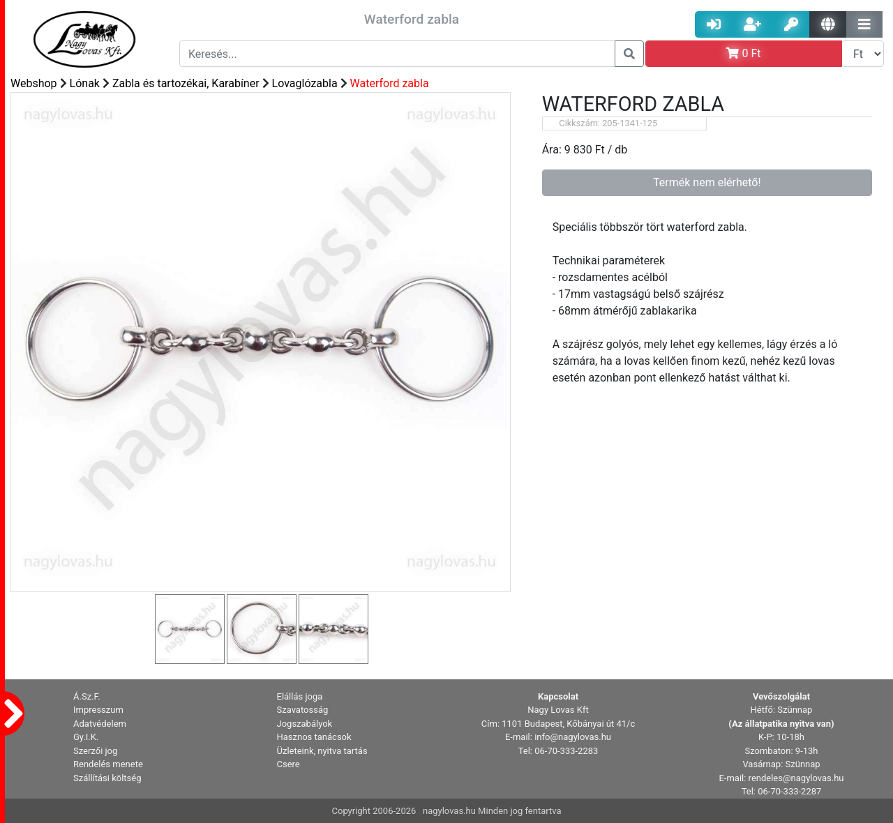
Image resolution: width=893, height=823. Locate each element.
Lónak (85, 83)
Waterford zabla (389, 83)
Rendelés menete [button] (108, 764)
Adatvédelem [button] (99, 723)
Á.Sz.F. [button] (86, 696)
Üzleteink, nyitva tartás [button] (322, 751)
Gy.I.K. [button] (85, 737)
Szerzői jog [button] (95, 751)
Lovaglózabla (305, 83)
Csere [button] (288, 764)
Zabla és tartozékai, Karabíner (186, 83)
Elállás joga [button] (300, 696)
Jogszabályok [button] (305, 723)
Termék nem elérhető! (707, 182)
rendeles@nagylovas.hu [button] (796, 778)
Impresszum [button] (98, 709)
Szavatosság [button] (303, 709)
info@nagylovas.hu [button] (572, 737)
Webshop (33, 83)
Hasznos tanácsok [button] (314, 737)
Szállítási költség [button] (107, 778)
